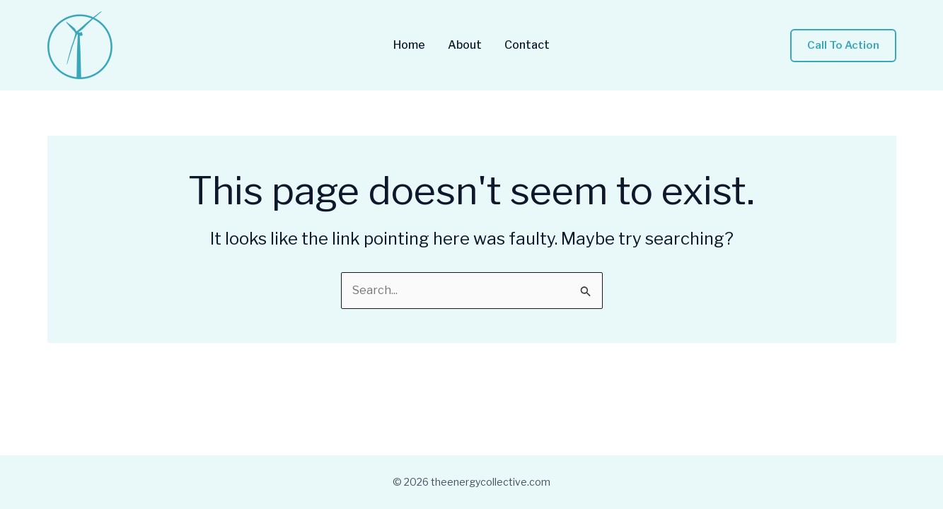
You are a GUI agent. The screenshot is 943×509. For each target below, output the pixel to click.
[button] (843, 45)
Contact (527, 45)
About (465, 45)
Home (409, 45)
